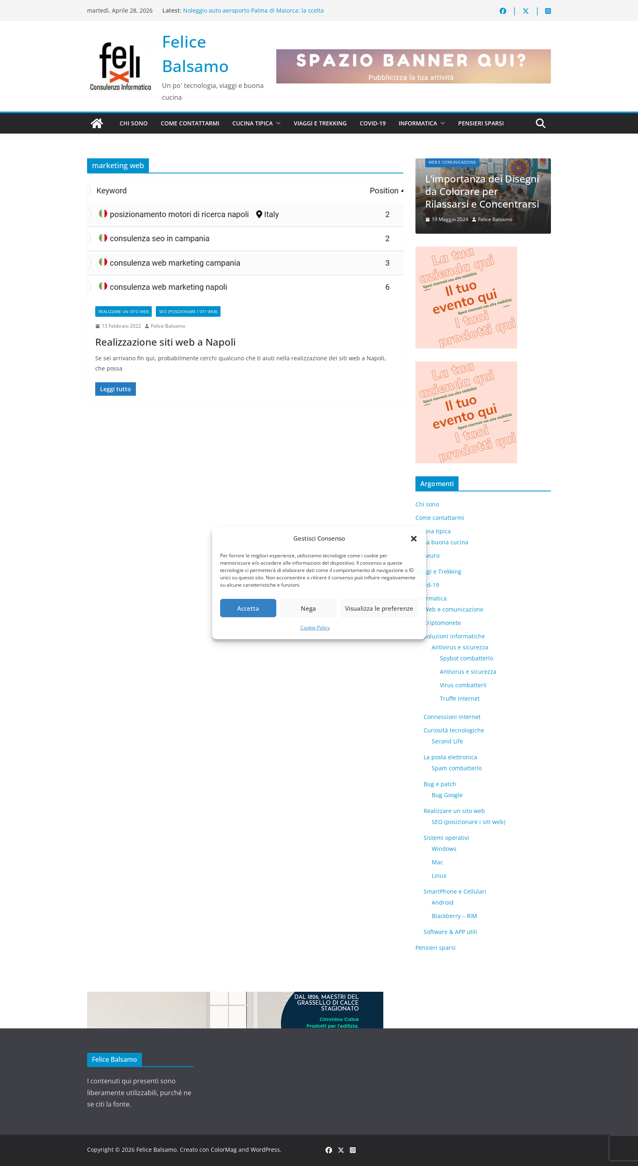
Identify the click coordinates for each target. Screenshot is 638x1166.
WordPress (265, 1149)
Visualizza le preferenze (379, 608)
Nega (308, 608)
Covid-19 (373, 123)
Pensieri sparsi (481, 123)
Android (443, 902)
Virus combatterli (463, 685)
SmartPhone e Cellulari (455, 891)
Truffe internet (460, 698)
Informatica (418, 123)
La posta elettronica (450, 757)
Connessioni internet (452, 717)
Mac (437, 862)
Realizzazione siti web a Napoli (165, 341)
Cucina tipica (252, 123)
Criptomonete (442, 623)
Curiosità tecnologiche (454, 730)
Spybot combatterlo (466, 658)
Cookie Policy (315, 627)
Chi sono (134, 123)
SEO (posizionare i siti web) (188, 311)
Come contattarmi (190, 123)
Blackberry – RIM (454, 916)
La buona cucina (446, 542)
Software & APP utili (450, 932)
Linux (439, 875)
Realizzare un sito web (123, 311)
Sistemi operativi (446, 838)
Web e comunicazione (452, 162)
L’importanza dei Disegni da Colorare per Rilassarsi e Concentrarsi (482, 191)
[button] (414, 539)
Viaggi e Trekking (320, 123)
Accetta (248, 608)
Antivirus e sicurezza (460, 647)
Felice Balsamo (168, 325)
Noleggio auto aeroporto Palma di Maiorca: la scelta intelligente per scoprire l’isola (253, 14)
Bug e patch (440, 784)
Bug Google (447, 795)
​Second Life (447, 741)
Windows (444, 849)
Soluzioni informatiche (454, 636)
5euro (431, 555)
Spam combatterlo (457, 768)
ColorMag (224, 1149)
